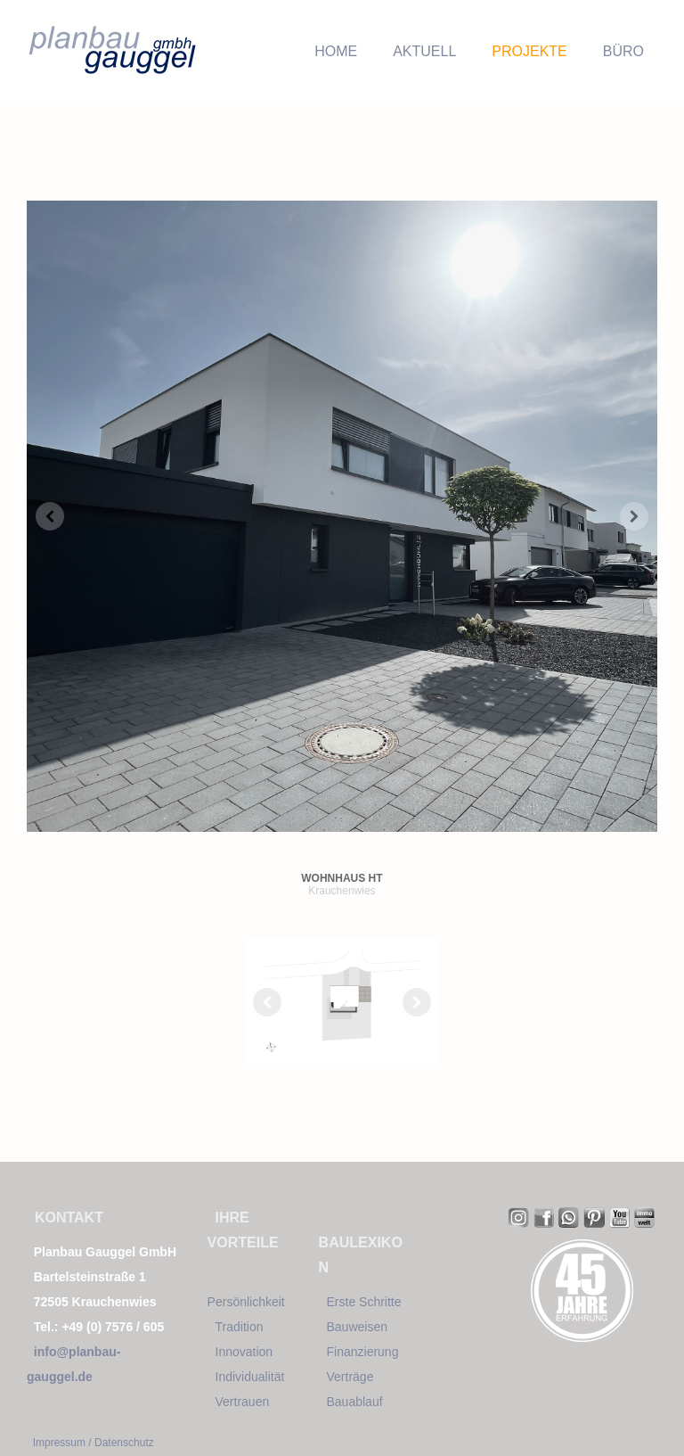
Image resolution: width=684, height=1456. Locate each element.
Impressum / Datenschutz (93, 1442)
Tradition (240, 1327)
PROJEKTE (529, 51)
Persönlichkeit (246, 1302)
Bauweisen (357, 1327)
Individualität (250, 1377)
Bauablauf (355, 1401)
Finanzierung (363, 1352)
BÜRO (623, 51)
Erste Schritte (364, 1302)
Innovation (244, 1352)
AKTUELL (424, 51)
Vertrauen (243, 1401)
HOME (335, 51)
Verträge (350, 1377)
